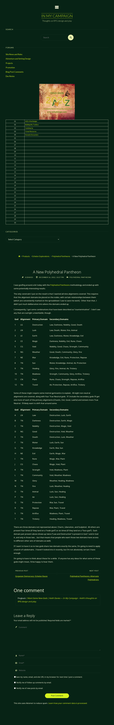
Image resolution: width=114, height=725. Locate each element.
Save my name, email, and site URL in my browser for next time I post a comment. (48, 677)
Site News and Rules (14, 54)
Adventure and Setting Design (18, 59)
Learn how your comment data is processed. (67, 703)
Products (26, 256)
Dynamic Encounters (31, 135)
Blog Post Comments (14, 72)
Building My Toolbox (32, 125)
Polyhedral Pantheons (61, 256)
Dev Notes (10, 76)
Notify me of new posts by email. (29, 688)
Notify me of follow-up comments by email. (33, 682)
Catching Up (29, 128)
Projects (9, 63)
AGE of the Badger (31, 121)
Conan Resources (30, 131)
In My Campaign (57, 16)
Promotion (10, 67)
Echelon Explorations (40, 256)
